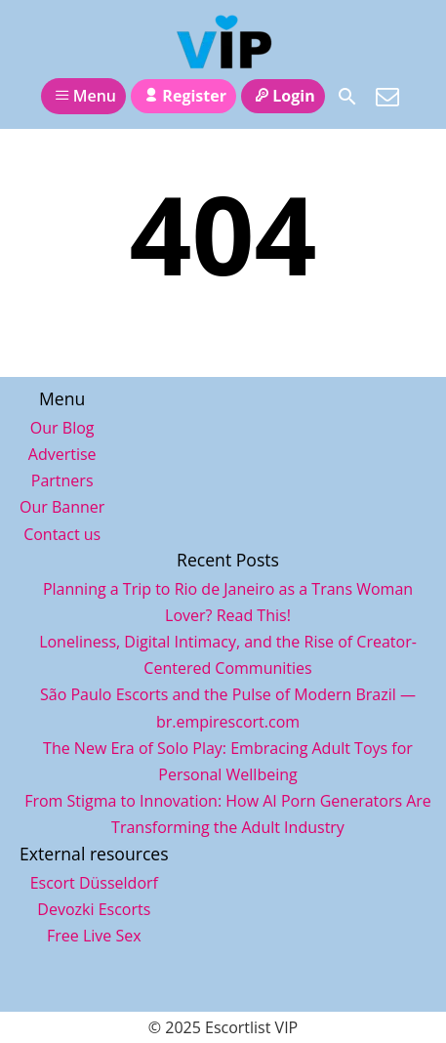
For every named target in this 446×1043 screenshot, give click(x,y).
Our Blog (62, 427)
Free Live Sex (94, 935)
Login (283, 95)
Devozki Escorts (93, 909)
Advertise (62, 454)
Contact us (62, 534)
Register (183, 95)
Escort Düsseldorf (94, 883)
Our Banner (62, 507)
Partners (62, 480)
